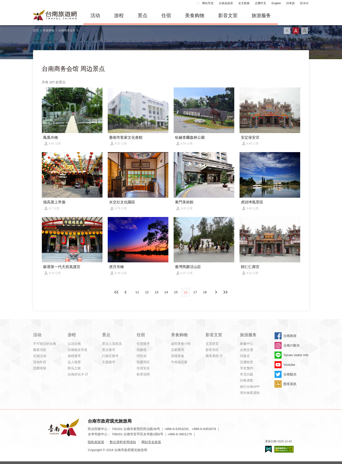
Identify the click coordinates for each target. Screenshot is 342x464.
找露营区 (143, 362)
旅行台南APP (250, 386)
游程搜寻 (74, 356)
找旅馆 (141, 350)
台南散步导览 (77, 350)
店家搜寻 (177, 350)
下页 (126, 292)
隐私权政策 (96, 442)
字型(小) (287, 30)
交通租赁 (246, 362)
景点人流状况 (112, 343)
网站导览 (207, 3)
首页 (36, 30)
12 (147, 292)
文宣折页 (212, 343)
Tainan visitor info (296, 355)
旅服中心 (246, 343)
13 (156, 292)
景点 (142, 15)
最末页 (225, 292)
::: (198, 3)
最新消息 (39, 350)
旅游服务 (261, 15)
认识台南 (74, 343)
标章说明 (143, 374)
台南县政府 (226, 3)
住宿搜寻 (143, 343)
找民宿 (141, 356)
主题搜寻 (108, 362)
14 (166, 292)
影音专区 (212, 350)
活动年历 (39, 362)
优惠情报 (39, 368)
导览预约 (246, 368)
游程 (119, 15)
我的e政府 (268, 449)
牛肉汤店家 (179, 362)
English (276, 3)
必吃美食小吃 (181, 343)
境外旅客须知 (250, 393)
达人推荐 (74, 362)
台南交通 (246, 350)
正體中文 (260, 3)
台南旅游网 (55, 15)
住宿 (166, 15)
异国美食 (177, 356)
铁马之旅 (74, 368)
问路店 (245, 356)
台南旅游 (289, 336)
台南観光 (289, 374)
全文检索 (244, 3)
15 (176, 292)
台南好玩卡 (76, 374)
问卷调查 (246, 380)
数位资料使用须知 (123, 442)
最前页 (116, 292)
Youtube (289, 364)
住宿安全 (143, 368)
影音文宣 (228, 15)
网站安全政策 (151, 442)
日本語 (290, 3)
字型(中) (296, 30)
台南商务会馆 (67, 30)
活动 (95, 15)
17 (195, 292)
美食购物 (194, 15)
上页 (216, 292)
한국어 (304, 3)
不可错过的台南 (44, 343)
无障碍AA (284, 449)
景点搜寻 (108, 350)
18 (205, 292)
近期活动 (39, 356)
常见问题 (246, 374)
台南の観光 (291, 345)
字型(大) (304, 30)
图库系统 (212, 356)
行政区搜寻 (110, 356)
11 (137, 292)
